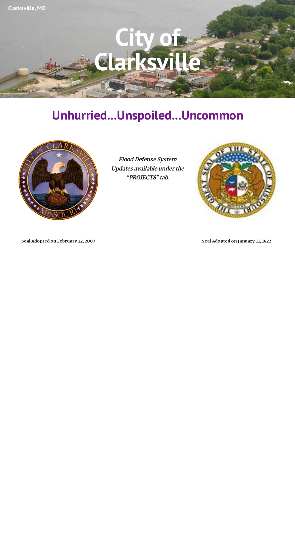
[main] (147, 49)
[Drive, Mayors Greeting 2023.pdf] (147, 396)
